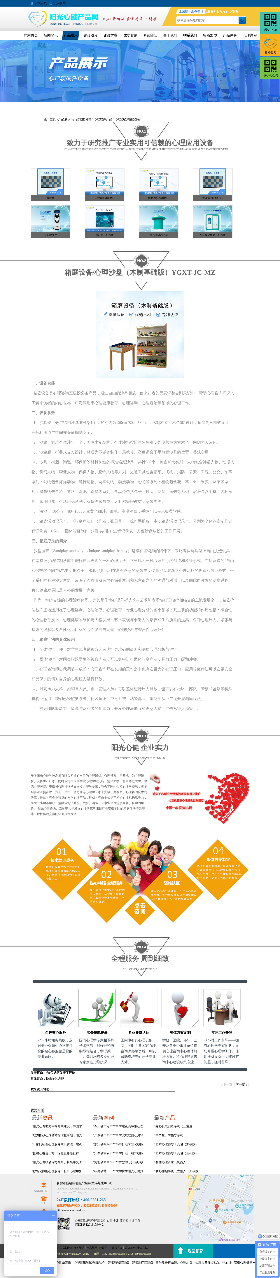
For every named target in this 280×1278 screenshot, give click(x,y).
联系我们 (190, 35)
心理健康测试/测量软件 (89, 1262)
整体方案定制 (180, 1032)
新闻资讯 (51, 35)
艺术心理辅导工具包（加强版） (177, 1144)
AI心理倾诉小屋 (158, 235)
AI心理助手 (50, 235)
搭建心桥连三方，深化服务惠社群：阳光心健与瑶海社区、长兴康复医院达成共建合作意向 (60, 1153)
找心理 (227, 1262)
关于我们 (170, 35)
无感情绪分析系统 (104, 198)
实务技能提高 (97, 1032)
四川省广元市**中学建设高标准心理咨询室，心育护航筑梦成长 (121, 1126)
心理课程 (250, 35)
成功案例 (130, 35)
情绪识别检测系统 (158, 198)
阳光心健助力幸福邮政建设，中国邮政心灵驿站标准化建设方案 (60, 1126)
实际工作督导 (221, 1033)
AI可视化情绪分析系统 (213, 235)
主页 (53, 119)
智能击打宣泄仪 (142, 1262)
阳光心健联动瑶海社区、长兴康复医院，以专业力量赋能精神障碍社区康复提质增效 (60, 1162)
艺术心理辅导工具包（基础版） (177, 1153)
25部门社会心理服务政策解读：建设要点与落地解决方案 (60, 1144)
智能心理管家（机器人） (172, 1162)
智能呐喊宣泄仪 (118, 1262)
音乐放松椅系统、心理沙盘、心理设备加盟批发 (188, 1262)
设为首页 (41, 3)
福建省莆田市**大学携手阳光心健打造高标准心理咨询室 (121, 1171)
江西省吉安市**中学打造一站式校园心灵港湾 (121, 1153)
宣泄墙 (50, 198)
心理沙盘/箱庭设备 (127, 119)
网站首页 (31, 35)
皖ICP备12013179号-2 (89, 1224)
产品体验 (230, 35)
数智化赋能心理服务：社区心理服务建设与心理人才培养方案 (60, 1171)
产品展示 (71, 35)
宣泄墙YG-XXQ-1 (212, 198)
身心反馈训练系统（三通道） (175, 1126)
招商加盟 (210, 35)
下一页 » (241, 1085)
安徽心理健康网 (245, 1262)
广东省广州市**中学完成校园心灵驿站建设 (121, 1135)
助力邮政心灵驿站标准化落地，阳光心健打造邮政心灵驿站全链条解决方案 (60, 1135)
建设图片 (91, 35)
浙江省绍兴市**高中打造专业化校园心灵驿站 (121, 1144)
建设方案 (110, 35)
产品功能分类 (82, 119)
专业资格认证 (138, 1032)
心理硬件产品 (103, 119)
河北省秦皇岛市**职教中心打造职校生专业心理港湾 (121, 1162)
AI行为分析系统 (104, 235)
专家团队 (150, 35)
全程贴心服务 (55, 1032)
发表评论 (37, 1072)
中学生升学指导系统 (169, 1135)
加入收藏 (59, 3)
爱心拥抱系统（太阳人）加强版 (177, 1171)
